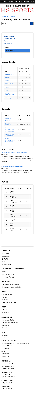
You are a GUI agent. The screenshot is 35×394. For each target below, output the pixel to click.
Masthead (4, 335)
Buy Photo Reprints (7, 277)
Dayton (7, 87)
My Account (5, 312)
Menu (3, 1)
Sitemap (4, 297)
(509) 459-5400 (6, 389)
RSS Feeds (5, 348)
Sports (20, 1)
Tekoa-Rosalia (9, 84)
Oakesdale (8, 77)
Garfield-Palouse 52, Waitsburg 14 (9, 134)
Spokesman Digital (7, 320)
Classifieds (5, 325)
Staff (3, 338)
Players (6, 41)
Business (26, 1)
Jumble (3, 351)
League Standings (9, 36)
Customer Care (6, 294)
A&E (30, 1)
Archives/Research (7, 346)
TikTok (4, 259)
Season (7, 47)
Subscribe (4, 310)
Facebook (5, 254)
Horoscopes (5, 356)
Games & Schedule (9, 38)
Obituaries (4, 328)
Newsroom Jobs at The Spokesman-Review (16, 343)
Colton (6, 90)
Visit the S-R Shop (7, 274)
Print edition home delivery (10, 284)
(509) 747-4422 (6, 383)
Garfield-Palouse (9, 74)
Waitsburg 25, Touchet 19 (9, 124)
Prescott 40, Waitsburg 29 (8, 119)
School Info (7, 43)
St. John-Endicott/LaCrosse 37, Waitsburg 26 (10, 129)
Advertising (6, 317)
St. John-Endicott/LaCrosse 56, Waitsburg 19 (10, 140)
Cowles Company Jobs (9, 340)
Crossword (5, 354)
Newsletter (6, 264)
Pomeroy (7, 80)
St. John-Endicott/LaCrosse (10, 94)
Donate (3, 272)
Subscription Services (8, 302)
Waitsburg (8, 98)
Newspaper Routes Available (11, 287)
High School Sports (8, 16)
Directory (4, 300)
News (15, 1)
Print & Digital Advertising (9, 322)
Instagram (5, 256)
